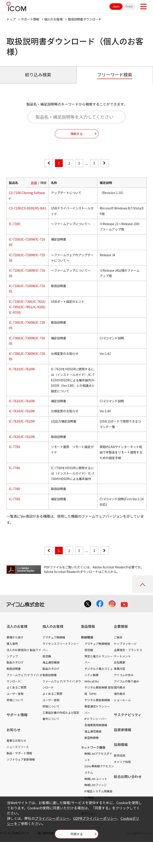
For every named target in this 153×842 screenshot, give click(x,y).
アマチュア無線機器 (97, 644)
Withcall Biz (91, 681)
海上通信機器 (50, 662)
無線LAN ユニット (95, 779)
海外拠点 (119, 694)
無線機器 (87, 637)
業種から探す (15, 637)
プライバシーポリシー (52, 818)
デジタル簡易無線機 (97, 700)
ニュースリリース (18, 747)
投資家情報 (122, 729)
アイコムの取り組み (126, 681)
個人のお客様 (53, 19)
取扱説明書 (14, 669)
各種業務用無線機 (95, 725)
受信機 (46, 656)
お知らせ (13, 729)
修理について (15, 700)
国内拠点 (119, 687)
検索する (77, 133)
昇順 (34, 182)
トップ (11, 19)
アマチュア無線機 (53, 637)
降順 (43, 182)
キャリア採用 (122, 762)
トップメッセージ (125, 644)
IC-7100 (14, 224)
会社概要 (119, 662)
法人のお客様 (17, 626)
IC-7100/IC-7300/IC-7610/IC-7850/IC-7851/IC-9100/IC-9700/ (27, 307)
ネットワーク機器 (93, 747)
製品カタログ (15, 662)
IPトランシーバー (95, 719)
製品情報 (88, 626)
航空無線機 (91, 738)
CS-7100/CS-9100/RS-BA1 (27, 208)
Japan (116, 6)
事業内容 (119, 669)
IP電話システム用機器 (98, 791)
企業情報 (121, 626)
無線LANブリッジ (95, 785)
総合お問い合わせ (128, 776)
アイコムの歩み (123, 675)
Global (129, 6)
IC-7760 (14, 447)
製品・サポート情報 (19, 753)
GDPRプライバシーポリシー (95, 818)
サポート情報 (30, 19)
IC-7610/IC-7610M (22, 369)
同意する (77, 834)
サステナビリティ (127, 714)
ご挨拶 (118, 637)
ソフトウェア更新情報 (21, 759)
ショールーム (122, 700)
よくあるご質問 (16, 687)
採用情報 (121, 744)
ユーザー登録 (15, 694)
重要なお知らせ (16, 740)
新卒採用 (119, 755)
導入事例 (12, 644)
